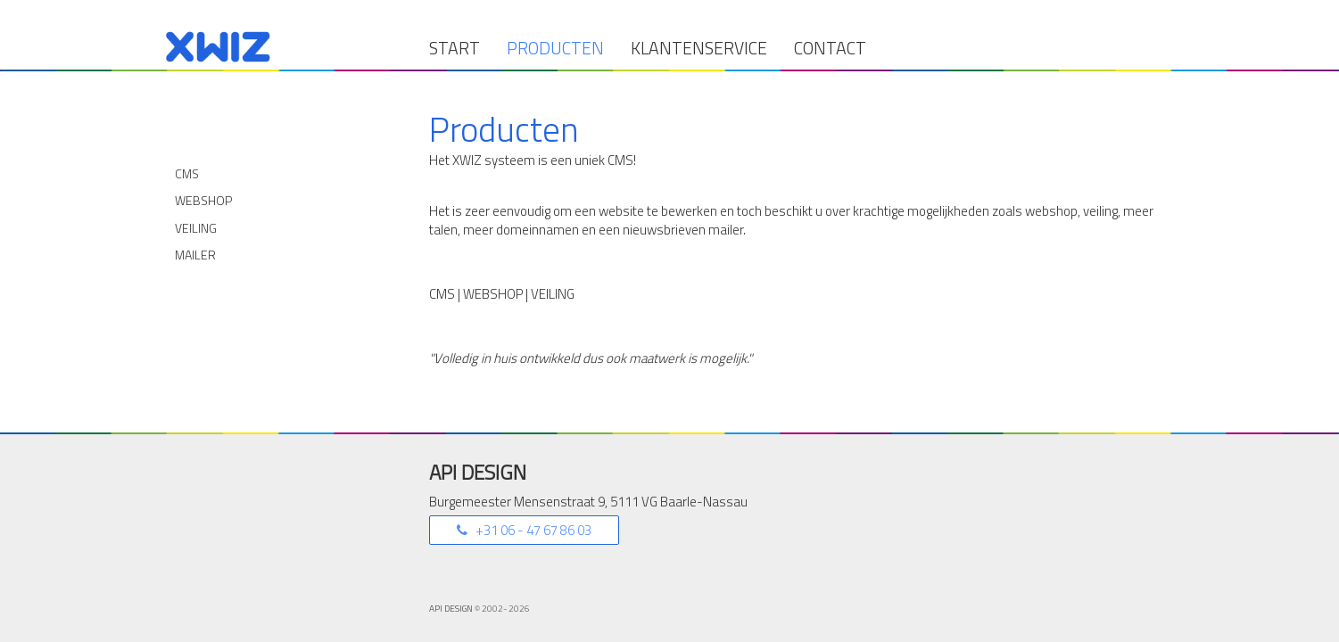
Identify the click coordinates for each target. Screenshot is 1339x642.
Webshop (203, 200)
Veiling (196, 227)
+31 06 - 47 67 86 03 (532, 530)
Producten (555, 48)
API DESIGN (452, 608)
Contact (830, 48)
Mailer (195, 254)
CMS (187, 173)
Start (454, 48)
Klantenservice (699, 48)
